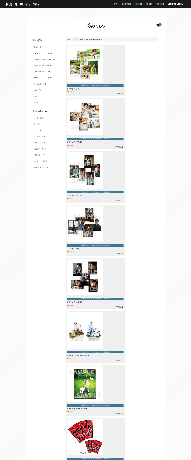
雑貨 (35, 96)
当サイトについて (36, 444)
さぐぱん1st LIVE (40, 84)
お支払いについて (40, 149)
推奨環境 (137, 444)
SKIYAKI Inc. (116, 454)
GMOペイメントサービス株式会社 (48, 370)
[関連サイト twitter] (93, 436)
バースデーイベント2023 (42, 71)
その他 (36, 102)
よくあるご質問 (39, 136)
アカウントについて (41, 143)
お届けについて (39, 155)
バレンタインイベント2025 (43, 53)
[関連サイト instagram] (98, 436)
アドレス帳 (38, 130)
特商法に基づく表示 (41, 167)
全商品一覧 (38, 47)
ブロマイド (38, 90)
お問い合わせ (147, 444)
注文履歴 (37, 124)
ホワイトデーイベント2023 (43, 78)
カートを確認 (38, 118)
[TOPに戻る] (186, 423)
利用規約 (80, 444)
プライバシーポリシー (68, 375)
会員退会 (158, 444)
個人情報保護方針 (92, 444)
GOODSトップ (72, 39)
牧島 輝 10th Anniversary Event (45, 59)
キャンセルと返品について (43, 161)
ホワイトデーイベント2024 (43, 65)
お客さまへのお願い (108, 444)
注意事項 (51, 375)
